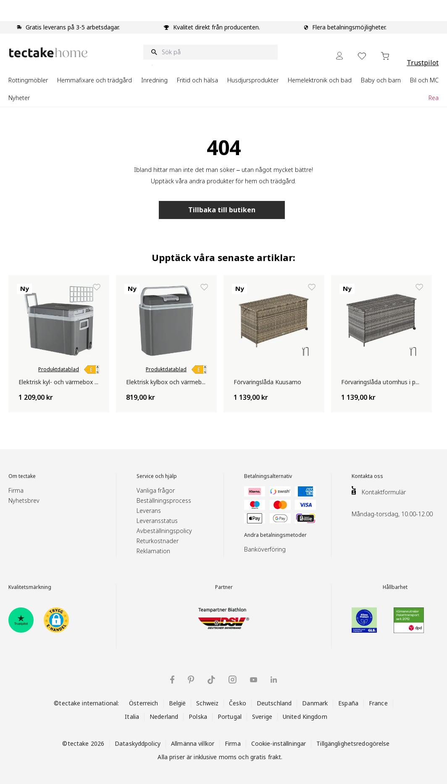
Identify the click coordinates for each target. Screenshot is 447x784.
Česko (237, 703)
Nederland (164, 717)
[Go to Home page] (48, 52)
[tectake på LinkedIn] (274, 679)
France (378, 703)
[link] (91, 369)
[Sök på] (210, 52)
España (348, 703)
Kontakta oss (367, 476)
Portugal (230, 717)
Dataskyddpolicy (137, 743)
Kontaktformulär (384, 492)
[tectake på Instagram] (233, 680)
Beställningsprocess (164, 500)
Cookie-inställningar (278, 743)
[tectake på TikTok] (211, 680)
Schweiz (207, 703)
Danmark (315, 703)
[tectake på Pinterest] (191, 680)
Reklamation (153, 551)
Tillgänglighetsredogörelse (352, 743)
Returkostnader (158, 541)
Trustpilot (423, 62)
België (177, 703)
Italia (132, 717)
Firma (16, 490)
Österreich (143, 703)
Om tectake (22, 476)
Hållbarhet (395, 587)
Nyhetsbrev (23, 500)
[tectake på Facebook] (172, 680)
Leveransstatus (157, 521)
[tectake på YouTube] (253, 679)
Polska (198, 717)
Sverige (262, 717)
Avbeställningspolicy (164, 531)
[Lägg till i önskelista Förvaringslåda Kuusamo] (312, 287)
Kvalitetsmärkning (29, 587)
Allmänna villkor (192, 743)
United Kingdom (305, 717)
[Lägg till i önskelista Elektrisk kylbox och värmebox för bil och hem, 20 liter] (204, 287)
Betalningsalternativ (268, 476)
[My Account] (339, 56)
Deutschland (274, 703)
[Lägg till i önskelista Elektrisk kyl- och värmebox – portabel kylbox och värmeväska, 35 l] (96, 287)
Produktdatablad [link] (58, 369)
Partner (224, 587)
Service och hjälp (157, 476)
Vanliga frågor (156, 490)
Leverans (149, 511)
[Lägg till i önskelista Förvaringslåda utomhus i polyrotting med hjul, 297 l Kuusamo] (419, 287)
